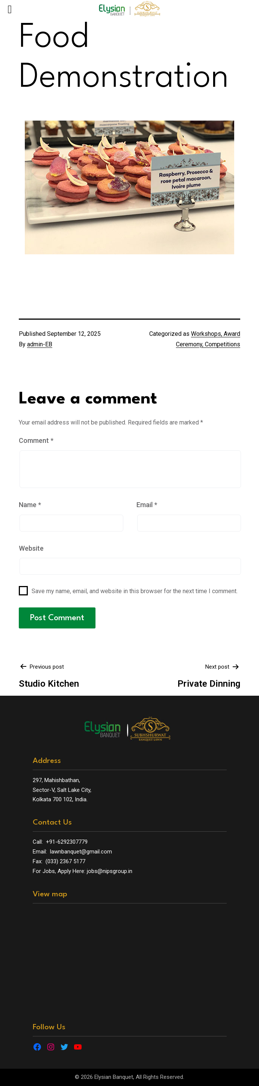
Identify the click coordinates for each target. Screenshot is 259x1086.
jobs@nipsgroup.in (109, 871)
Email (146, 505)
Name (30, 505)
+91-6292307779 (67, 841)
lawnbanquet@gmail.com (81, 851)
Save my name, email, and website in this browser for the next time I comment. (135, 591)
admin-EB (39, 344)
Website (31, 548)
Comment (36, 440)
